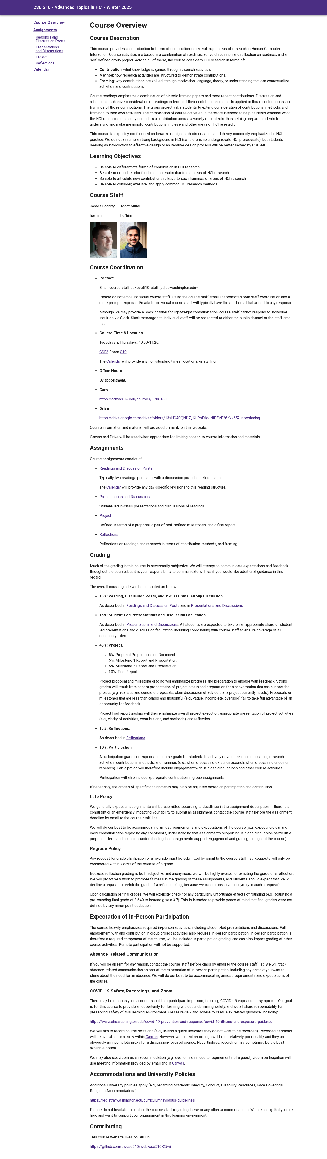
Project (41, 57)
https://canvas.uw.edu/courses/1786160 (133, 399)
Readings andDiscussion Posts (50, 39)
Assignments (45, 30)
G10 (123, 352)
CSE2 (103, 352)
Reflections (45, 63)
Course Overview (49, 22)
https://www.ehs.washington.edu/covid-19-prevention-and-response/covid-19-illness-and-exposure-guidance (181, 1021)
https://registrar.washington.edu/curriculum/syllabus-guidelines (142, 1100)
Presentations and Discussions (125, 496)
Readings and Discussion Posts (126, 468)
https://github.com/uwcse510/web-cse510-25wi (130, 1146)
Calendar (41, 69)
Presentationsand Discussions (49, 49)
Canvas (152, 1037)
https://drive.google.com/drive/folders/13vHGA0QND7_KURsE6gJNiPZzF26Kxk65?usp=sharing (179, 418)
